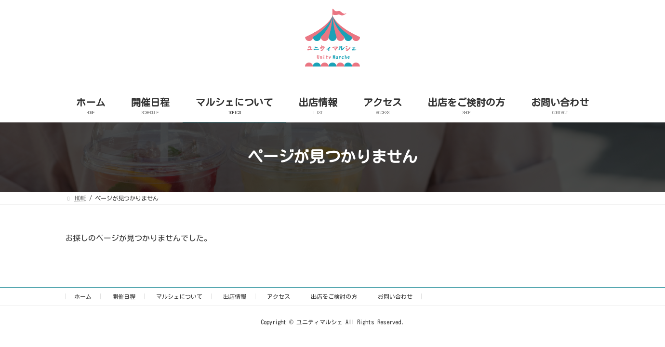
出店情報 (234, 296)
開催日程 (123, 296)
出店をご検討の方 (334, 296)
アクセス (278, 296)
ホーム (83, 296)
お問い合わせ (395, 296)
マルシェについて (179, 296)
